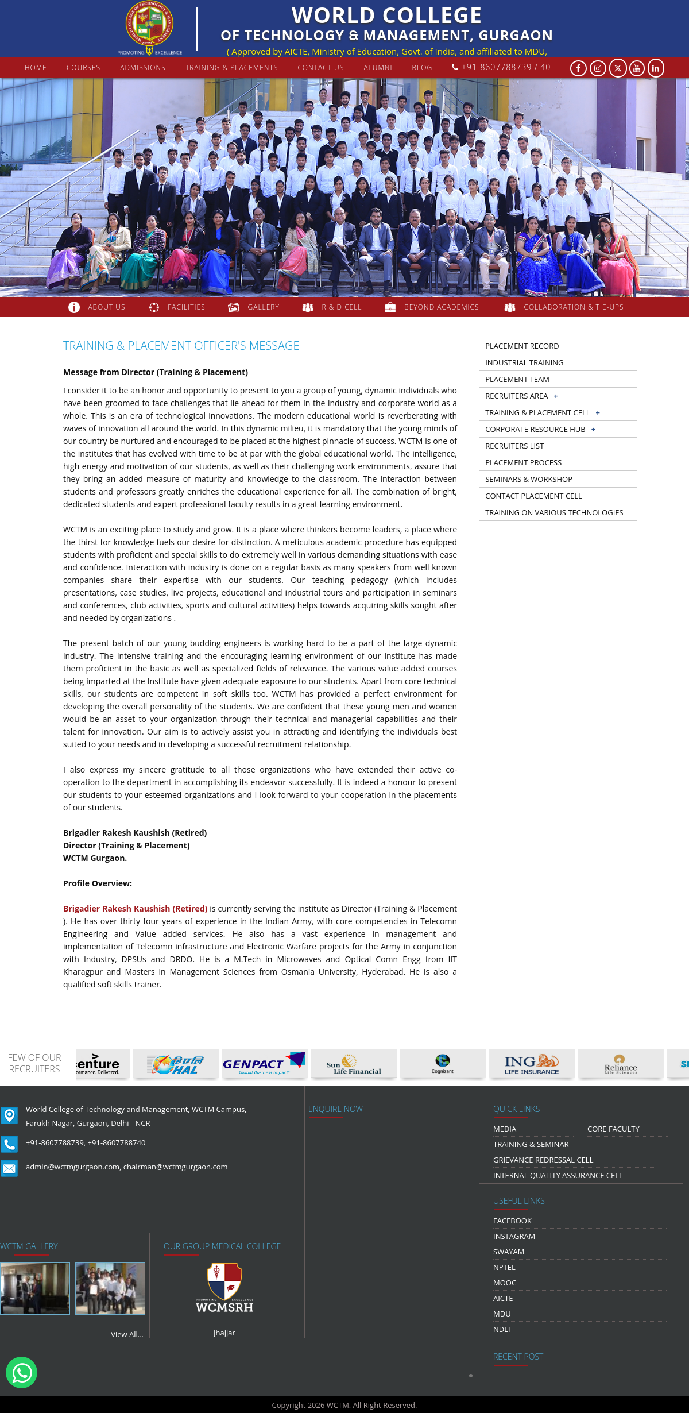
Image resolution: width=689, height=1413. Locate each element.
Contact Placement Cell (533, 496)
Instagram (514, 1236)
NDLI (501, 1329)
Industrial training (524, 362)
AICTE (503, 1298)
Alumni (377, 67)
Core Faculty (613, 1129)
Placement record (522, 346)
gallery (264, 307)
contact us (320, 67)
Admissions (143, 67)
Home (36, 67)
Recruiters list (514, 446)
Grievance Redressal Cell (543, 1160)
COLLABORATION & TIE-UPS (574, 307)
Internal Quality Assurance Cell (558, 1175)
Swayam (509, 1251)
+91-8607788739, (56, 1142)
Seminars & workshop (528, 479)
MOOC (504, 1282)
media (504, 1129)
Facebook (512, 1220)
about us (106, 307)
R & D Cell (342, 307)
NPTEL (504, 1267)
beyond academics (442, 307)
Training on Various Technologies (554, 512)
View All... (127, 1334)
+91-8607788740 (117, 1142)
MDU (502, 1313)
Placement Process (523, 462)
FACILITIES (186, 307)
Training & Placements (231, 67)
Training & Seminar (531, 1144)
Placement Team (517, 379)
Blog (422, 67)
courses (83, 67)
